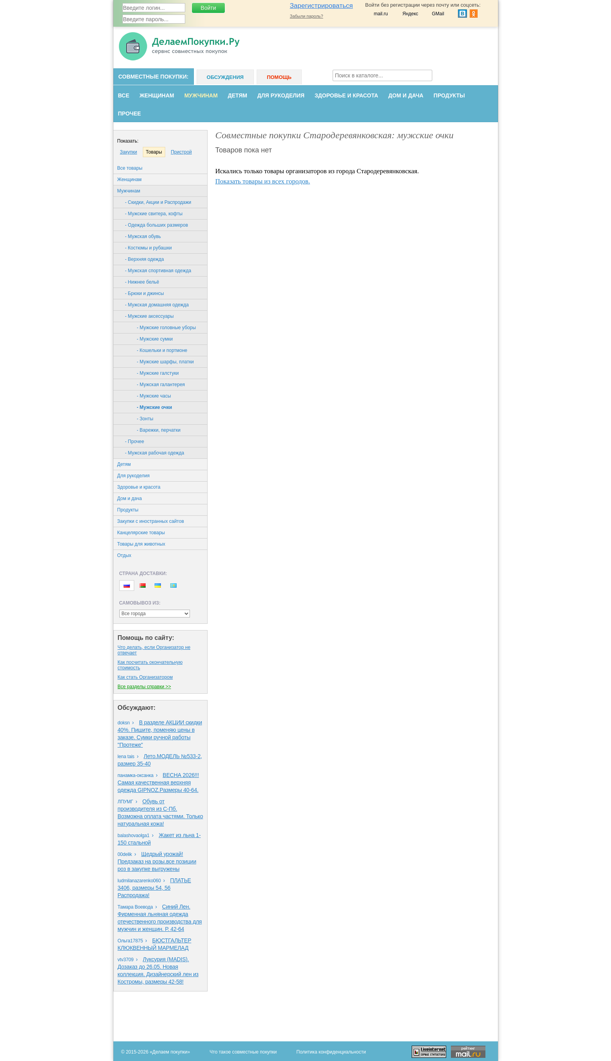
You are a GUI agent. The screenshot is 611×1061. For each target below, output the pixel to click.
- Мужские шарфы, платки (165, 362)
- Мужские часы (154, 396)
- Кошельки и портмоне (162, 350)
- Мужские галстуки (158, 373)
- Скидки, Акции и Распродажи (158, 202)
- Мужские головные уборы (166, 327)
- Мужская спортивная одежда (158, 270)
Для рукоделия (281, 95)
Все (123, 95)
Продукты (449, 95)
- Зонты (145, 418)
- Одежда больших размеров (156, 225)
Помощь (279, 77)
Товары (154, 152)
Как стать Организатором (145, 677)
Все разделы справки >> (144, 686)
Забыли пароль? (306, 16)
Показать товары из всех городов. (262, 181)
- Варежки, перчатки (159, 430)
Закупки (128, 152)
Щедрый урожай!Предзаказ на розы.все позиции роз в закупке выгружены (157, 861)
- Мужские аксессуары (149, 316)
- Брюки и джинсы (144, 293)
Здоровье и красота (346, 95)
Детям (237, 95)
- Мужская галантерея (161, 384)
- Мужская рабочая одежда (154, 453)
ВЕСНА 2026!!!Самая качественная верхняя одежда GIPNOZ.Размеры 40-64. (158, 782)
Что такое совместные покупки (243, 1052)
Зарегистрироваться (321, 5)
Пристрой (181, 152)
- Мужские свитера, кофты (154, 213)
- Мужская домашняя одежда (157, 305)
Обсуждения (225, 77)
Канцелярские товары (141, 532)
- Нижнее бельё (142, 282)
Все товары (129, 168)
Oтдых (124, 555)
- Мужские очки (154, 407)
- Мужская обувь (143, 236)
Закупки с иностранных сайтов (150, 521)
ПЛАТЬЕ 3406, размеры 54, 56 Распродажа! (154, 887)
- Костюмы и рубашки (148, 248)
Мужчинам (201, 95)
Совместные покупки (153, 76)
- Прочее (134, 441)
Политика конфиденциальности (331, 1052)
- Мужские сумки (155, 339)
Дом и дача (405, 95)
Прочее (129, 113)
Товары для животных (141, 544)
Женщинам (156, 95)
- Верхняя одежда (144, 259)
